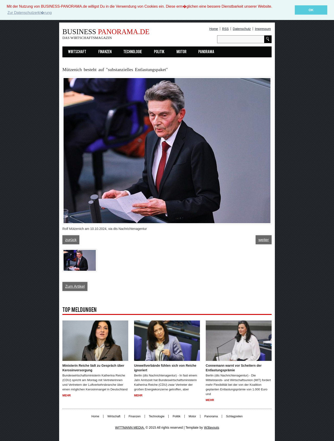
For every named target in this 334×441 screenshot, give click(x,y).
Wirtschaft (77, 52)
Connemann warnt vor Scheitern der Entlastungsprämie (234, 368)
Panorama (206, 52)
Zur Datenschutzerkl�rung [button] (29, 13)
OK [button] (311, 10)
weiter (263, 240)
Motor (181, 52)
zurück (71, 240)
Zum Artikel (75, 286)
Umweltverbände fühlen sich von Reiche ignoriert (165, 368)
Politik (159, 52)
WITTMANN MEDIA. (130, 427)
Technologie (132, 52)
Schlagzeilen (234, 416)
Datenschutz (242, 29)
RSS (225, 29)
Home (213, 29)
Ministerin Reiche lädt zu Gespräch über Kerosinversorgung (93, 368)
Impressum (263, 29)
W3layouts (211, 427)
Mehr (66, 395)
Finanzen (105, 52)
